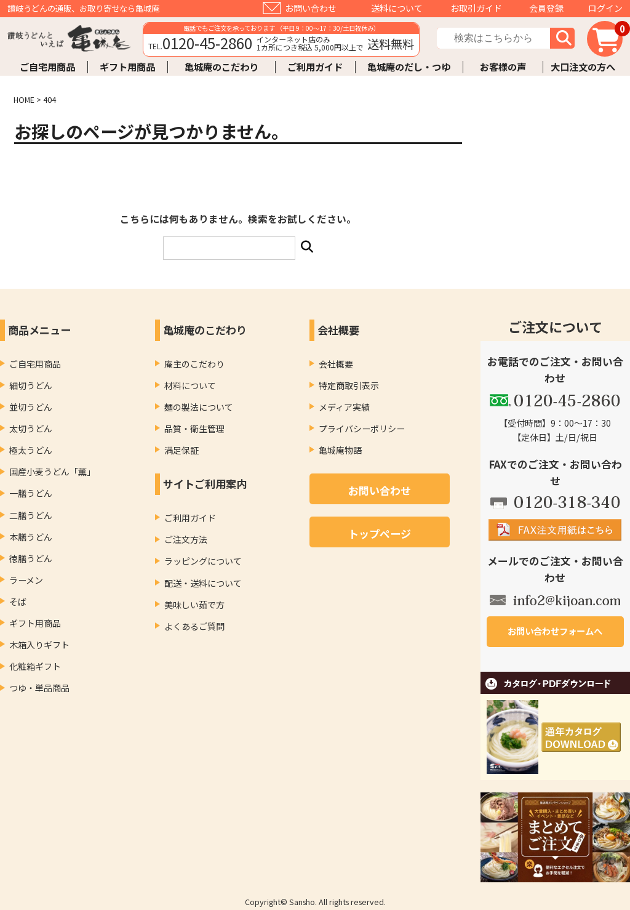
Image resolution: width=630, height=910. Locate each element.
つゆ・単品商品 (39, 688)
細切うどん (30, 385)
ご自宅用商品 (47, 66)
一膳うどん (30, 493)
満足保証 (181, 450)
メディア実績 (344, 407)
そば (17, 601)
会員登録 (546, 8)
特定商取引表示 (349, 385)
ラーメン (26, 580)
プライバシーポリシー (362, 428)
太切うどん (30, 428)
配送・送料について (203, 583)
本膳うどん (30, 537)
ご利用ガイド (315, 66)
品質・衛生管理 (194, 428)
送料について (397, 8)
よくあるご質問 (194, 626)
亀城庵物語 (340, 450)
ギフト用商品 (127, 66)
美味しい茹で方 (194, 604)
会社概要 (336, 364)
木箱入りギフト (39, 644)
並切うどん (30, 407)
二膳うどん (30, 515)
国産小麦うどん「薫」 (52, 471)
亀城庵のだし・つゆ (408, 66)
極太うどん (30, 450)
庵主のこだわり (194, 364)
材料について (190, 385)
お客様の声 (503, 66)
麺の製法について (198, 407)
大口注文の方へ (583, 66)
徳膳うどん (30, 558)
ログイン (605, 8)
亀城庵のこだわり (221, 66)
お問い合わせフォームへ (555, 630)
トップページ (379, 533)
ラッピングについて (203, 561)
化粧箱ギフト (35, 666)
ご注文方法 (185, 539)
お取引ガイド (476, 8)
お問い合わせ (311, 8)
